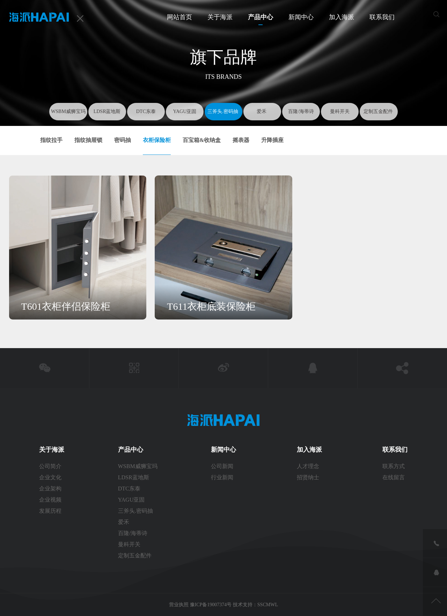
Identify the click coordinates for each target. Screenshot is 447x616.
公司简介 (50, 466)
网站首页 (179, 17)
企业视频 (50, 500)
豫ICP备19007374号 (211, 604)
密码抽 (122, 140)
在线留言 (393, 477)
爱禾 (262, 111)
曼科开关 (340, 111)
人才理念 (308, 466)
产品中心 (260, 17)
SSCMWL (267, 604)
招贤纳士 (308, 477)
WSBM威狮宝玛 (68, 111)
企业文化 (50, 477)
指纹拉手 (51, 140)
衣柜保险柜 (157, 140)
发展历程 (50, 511)
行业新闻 (222, 477)
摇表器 (241, 140)
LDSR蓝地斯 (107, 111)
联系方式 (394, 466)
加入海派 (341, 17)
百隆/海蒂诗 (301, 111)
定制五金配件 (379, 111)
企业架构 (50, 488)
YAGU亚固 (184, 111)
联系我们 (382, 17)
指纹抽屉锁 (88, 140)
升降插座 (272, 140)
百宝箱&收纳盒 (202, 140)
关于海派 (220, 17)
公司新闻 (222, 466)
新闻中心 (301, 17)
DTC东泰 (146, 111)
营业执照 (179, 604)
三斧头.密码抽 (223, 111)
